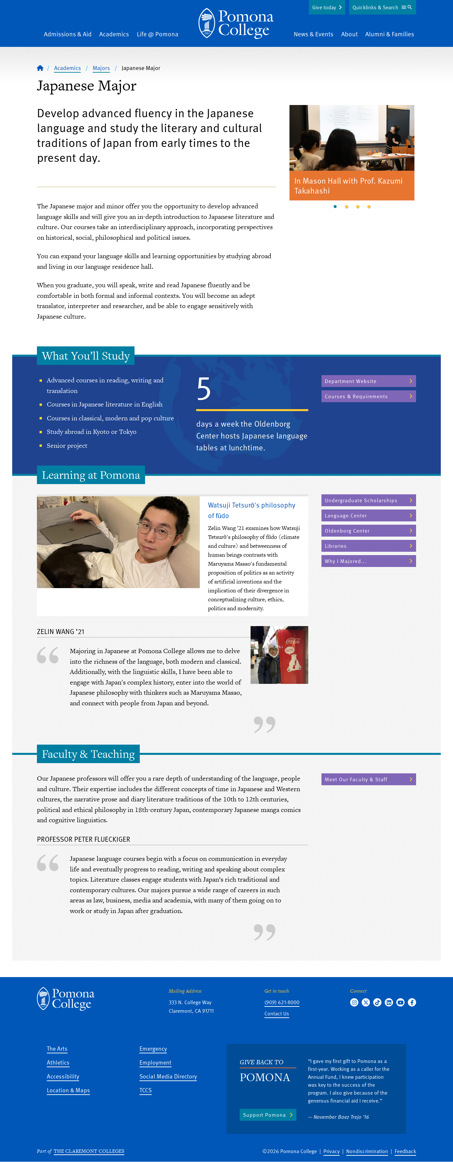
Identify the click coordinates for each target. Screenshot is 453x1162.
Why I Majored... (346, 561)
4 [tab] (369, 207)
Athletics (58, 1062)
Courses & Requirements (356, 396)
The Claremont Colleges (89, 1150)
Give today (324, 7)
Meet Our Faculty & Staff (356, 779)
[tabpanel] (352, 153)
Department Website (351, 381)
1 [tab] (335, 207)
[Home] (236, 23)
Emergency (153, 1048)
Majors (101, 67)
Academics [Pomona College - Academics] (67, 67)
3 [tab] (358, 207)
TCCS (145, 1089)
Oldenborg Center (347, 531)
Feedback (405, 1151)
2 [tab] (346, 207)
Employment (155, 1062)
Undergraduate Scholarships (361, 500)
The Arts (57, 1048)
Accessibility (63, 1076)
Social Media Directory (168, 1076)
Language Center (346, 515)
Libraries (336, 546)
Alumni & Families (389, 34)
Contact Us (276, 1013)
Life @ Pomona (157, 34)
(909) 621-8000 (281, 1002)
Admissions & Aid (68, 34)
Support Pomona (264, 1115)
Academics (114, 34)
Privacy (331, 1151)
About (349, 34)
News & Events (313, 34)
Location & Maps (68, 1089)
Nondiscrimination (367, 1151)
